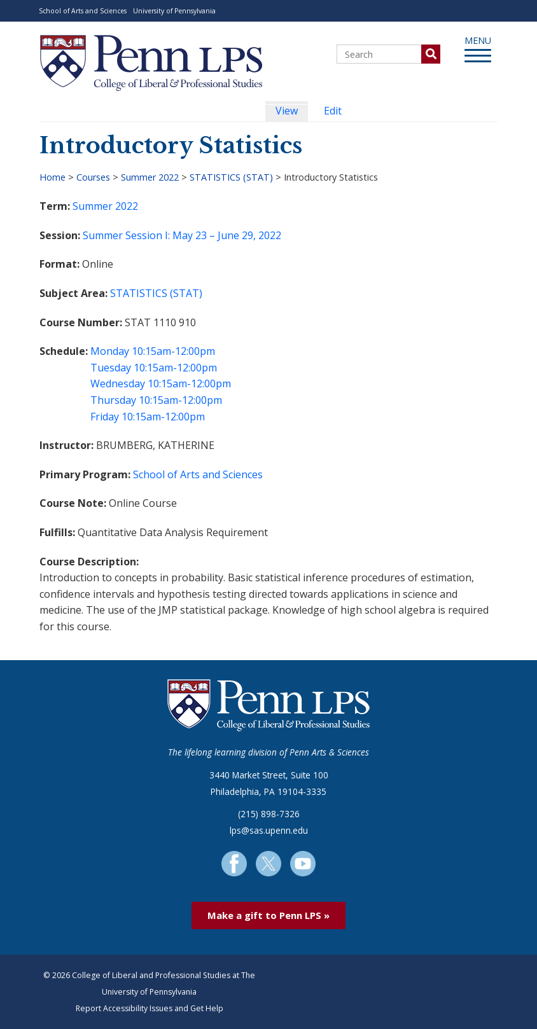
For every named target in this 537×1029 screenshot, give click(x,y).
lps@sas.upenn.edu (269, 830)
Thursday (113, 400)
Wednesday (117, 383)
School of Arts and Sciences (83, 10)
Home (52, 177)
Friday (104, 417)
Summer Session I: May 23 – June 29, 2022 (182, 235)
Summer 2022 (150, 177)
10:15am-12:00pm (173, 351)
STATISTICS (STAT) (231, 177)
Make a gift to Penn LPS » (268, 915)
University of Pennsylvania (174, 10)
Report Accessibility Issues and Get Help (149, 1008)
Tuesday (110, 368)
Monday (109, 351)
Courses (93, 177)
